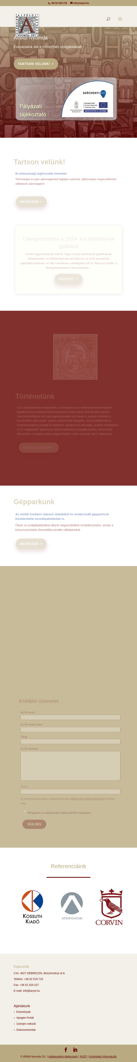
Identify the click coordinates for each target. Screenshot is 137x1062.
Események (23, 1011)
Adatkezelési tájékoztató (63, 1056)
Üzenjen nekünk (26, 1023)
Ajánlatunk (22, 1006)
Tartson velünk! (34, 64)
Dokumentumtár (26, 1029)
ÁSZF (83, 1056)
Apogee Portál (25, 1017)
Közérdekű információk (103, 1056)
